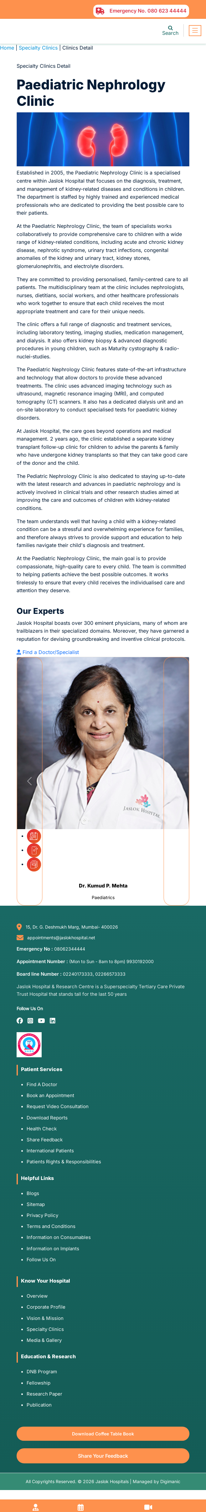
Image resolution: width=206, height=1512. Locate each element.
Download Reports (47, 1118)
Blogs (33, 1193)
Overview (37, 1296)
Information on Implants (53, 1249)
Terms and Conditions (51, 1226)
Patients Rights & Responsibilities (64, 1162)
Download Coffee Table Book (103, 1433)
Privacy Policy (42, 1215)
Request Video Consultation (58, 1106)
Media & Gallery (44, 1340)
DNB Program (42, 1372)
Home (7, 48)
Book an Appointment (50, 1095)
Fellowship (38, 1383)
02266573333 (110, 974)
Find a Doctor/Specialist (48, 652)
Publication (39, 1405)
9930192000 (140, 961)
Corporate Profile (46, 1307)
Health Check (42, 1129)
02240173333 (78, 974)
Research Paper (44, 1394)
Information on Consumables (59, 1237)
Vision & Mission (45, 1318)
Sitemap (36, 1204)
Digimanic (170, 1481)
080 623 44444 (167, 11)
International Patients (50, 1151)
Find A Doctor (42, 1084)
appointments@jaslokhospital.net (61, 937)
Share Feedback (45, 1140)
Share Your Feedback (103, 1456)
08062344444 (69, 949)
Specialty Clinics (38, 48)
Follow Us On (41, 1260)
